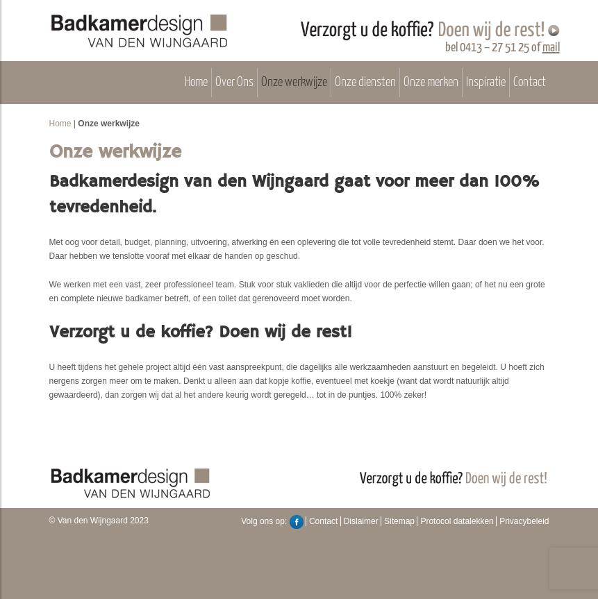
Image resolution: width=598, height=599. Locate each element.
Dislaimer (361, 521)
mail (551, 47)
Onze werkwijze (294, 82)
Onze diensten (365, 82)
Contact (529, 82)
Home (196, 82)
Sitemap (399, 521)
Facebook (297, 522)
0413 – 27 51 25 (494, 47)
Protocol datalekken (456, 521)
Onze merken (431, 82)
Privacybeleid (524, 521)
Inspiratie (486, 82)
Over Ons (234, 82)
